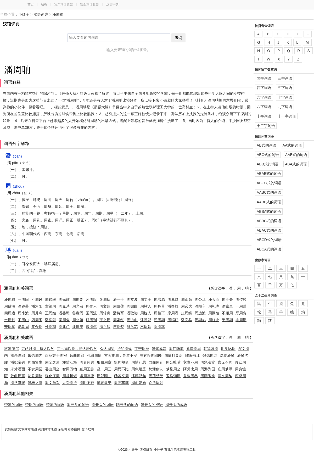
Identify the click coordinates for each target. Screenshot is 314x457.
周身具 (159, 306)
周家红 (118, 320)
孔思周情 (94, 355)
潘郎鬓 (145, 320)
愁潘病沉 (11, 349)
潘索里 (227, 306)
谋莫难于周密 (56, 355)
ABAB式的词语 (269, 173)
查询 (178, 38)
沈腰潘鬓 (227, 355)
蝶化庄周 (52, 376)
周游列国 (207, 369)
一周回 (23, 299)
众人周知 (107, 349)
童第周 (50, 306)
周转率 (50, 299)
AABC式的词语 (269, 192)
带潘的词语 (13, 405)
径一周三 (104, 369)
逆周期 (159, 320)
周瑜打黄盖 (173, 355)
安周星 (9, 327)
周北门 (64, 327)
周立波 (132, 299)
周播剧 (77, 299)
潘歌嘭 (132, 313)
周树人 (145, 306)
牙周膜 (91, 299)
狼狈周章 (104, 362)
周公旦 (200, 299)
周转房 (104, 313)
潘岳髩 (64, 313)
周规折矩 (69, 376)
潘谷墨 (23, 306)
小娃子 (23, 14)
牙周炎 (241, 313)
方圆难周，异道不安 (120, 355)
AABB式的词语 (269, 202)
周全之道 (52, 362)
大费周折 (69, 383)
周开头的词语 (103, 405)
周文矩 (104, 306)
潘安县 (186, 320)
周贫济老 (17, 383)
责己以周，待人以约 (37, 349)
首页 (30, 4)
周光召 (77, 306)
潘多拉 (172, 306)
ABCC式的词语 (269, 183)
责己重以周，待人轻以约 (77, 349)
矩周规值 (121, 362)
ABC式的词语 (268, 155)
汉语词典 (40, 14)
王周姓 (50, 313)
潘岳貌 (104, 327)
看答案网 (74, 429)
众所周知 (156, 383)
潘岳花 (132, 327)
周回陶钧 (207, 376)
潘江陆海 (176, 349)
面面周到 (156, 362)
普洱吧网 (87, 429)
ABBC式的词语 (269, 221)
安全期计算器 (89, 4)
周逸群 (172, 299)
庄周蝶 (186, 313)
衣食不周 (190, 362)
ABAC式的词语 (269, 230)
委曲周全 (52, 369)
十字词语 (264, 116)
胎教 (44, 4)
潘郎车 (200, 306)
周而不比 (121, 369)
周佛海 (9, 306)
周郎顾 (186, 299)
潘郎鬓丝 (138, 376)
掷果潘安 (104, 383)
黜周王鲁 (87, 369)
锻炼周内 (35, 355)
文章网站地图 (28, 429)
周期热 (200, 320)
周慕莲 (118, 306)
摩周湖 (172, 313)
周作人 (91, 306)
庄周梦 (118, 327)
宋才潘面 (17, 369)
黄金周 (36, 327)
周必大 (186, 306)
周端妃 (172, 320)
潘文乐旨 (52, 383)
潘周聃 (57, 14)
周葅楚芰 (156, 376)
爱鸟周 (23, 327)
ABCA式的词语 (269, 249)
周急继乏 (138, 369)
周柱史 (213, 320)
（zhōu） (15, 186)
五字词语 (285, 88)
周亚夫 (227, 299)
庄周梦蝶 (225, 369)
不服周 (227, 313)
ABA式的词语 (296, 164)
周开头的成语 (176, 405)
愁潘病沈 (156, 369)
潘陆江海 (69, 362)
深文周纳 (225, 376)
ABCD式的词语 (269, 240)
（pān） (14, 156)
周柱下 (159, 313)
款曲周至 (17, 376)
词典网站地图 (48, 429)
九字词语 (285, 107)
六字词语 (264, 97)
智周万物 (69, 369)
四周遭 (9, 313)
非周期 (241, 320)
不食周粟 (35, 369)
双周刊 (91, 320)
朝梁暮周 (211, 349)
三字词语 (285, 78)
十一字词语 (287, 116)
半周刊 (9, 320)
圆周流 (91, 313)
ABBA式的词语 (269, 211)
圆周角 (64, 320)
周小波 (23, 313)
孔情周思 (193, 349)
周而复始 (138, 383)
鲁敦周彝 (190, 376)
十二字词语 (266, 126)
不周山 (23, 320)
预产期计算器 (63, 4)
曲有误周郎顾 (151, 355)
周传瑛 (241, 299)
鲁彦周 (77, 313)
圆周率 (159, 327)
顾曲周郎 (77, 355)
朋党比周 (228, 349)
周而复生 (35, 362)
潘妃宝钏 (17, 362)
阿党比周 (190, 369)
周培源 (159, 299)
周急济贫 (207, 362)
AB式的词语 (266, 145)
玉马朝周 (173, 376)
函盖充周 (121, 376)
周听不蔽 (87, 383)
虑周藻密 (87, 376)
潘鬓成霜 (159, 349)
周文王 (145, 299)
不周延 (145, 327)
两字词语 (264, 78)
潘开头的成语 (152, 405)
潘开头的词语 (78, 405)
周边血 (132, 320)
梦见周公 (173, 369)
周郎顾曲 (104, 376)
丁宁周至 (141, 349)
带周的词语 (34, 405)
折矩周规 (124, 349)
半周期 (227, 320)
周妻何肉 (87, 362)
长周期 (50, 327)
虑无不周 (225, 362)
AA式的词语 (292, 145)
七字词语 (285, 97)
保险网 (62, 429)
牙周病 (104, 299)
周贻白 (132, 306)
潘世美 (77, 327)
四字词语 (264, 88)
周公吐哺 (173, 362)
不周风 (36, 299)
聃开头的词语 (127, 405)
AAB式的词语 (296, 155)
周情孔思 (138, 362)
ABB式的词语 (268, 164)
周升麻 (36, 313)
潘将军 (118, 313)
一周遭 (241, 306)
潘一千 (118, 299)
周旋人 (145, 313)
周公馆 (77, 320)
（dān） (14, 250)
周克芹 (64, 306)
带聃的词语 (55, 405)
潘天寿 (213, 299)
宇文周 (104, 320)
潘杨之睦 (35, 383)
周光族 (64, 299)
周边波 (200, 313)
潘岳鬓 (50, 320)
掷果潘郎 (17, 355)
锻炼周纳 (210, 355)
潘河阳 (36, 306)
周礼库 (213, 306)
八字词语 (264, 107)
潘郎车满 (121, 383)
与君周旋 (35, 376)
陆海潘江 (192, 355)
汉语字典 (112, 4)
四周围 (36, 320)
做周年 (91, 327)
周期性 (213, 313)
